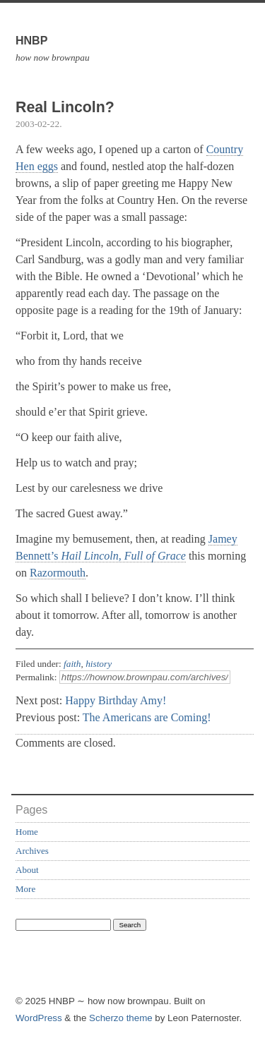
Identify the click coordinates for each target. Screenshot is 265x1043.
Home (27, 831)
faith (72, 663)
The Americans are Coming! (147, 717)
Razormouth (58, 573)
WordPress (39, 1018)
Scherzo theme (121, 1018)
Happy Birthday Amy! (115, 700)
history (99, 663)
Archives (32, 850)
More (25, 889)
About (27, 869)
